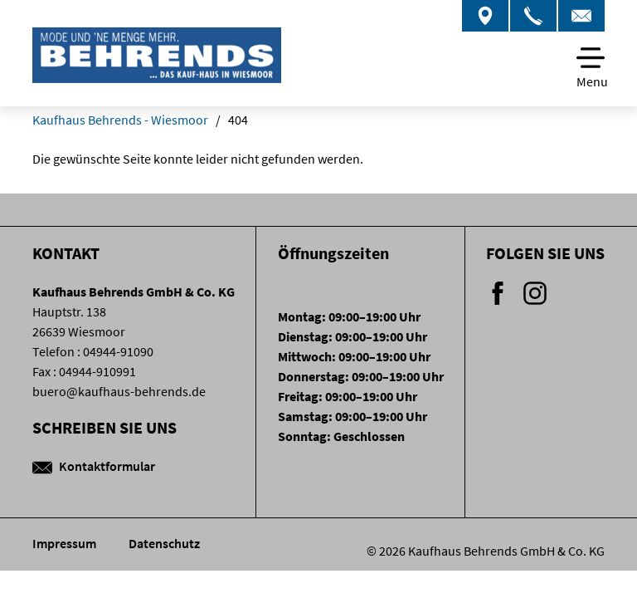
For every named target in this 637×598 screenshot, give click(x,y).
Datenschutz (164, 543)
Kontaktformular (93, 466)
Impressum (65, 543)
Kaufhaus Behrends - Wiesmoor (120, 119)
